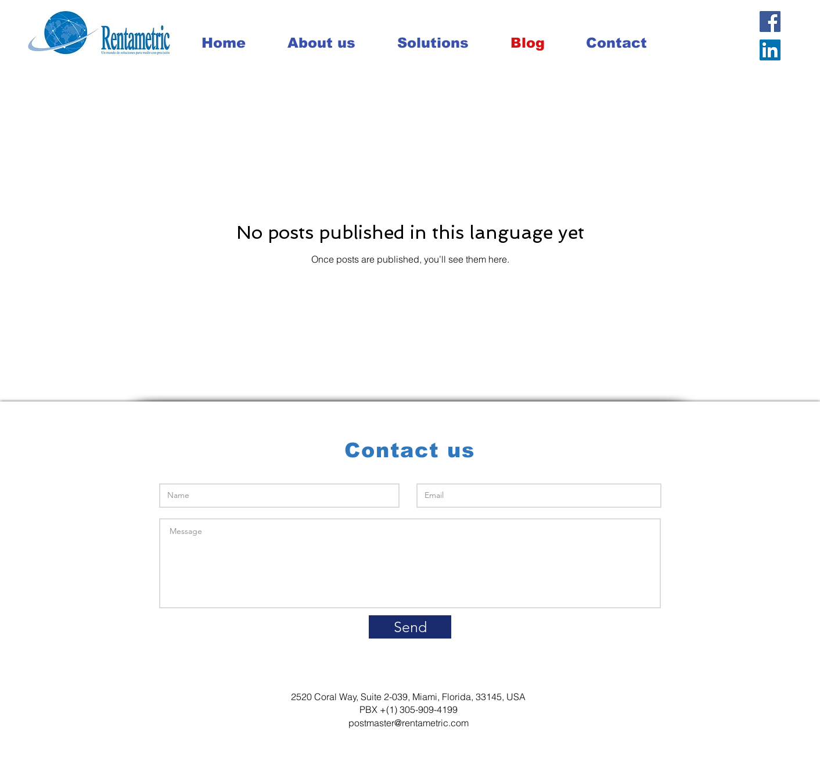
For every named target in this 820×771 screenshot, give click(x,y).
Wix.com (326, 760)
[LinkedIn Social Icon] (770, 50)
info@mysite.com (622, 675)
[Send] (410, 627)
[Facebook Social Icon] (770, 21)
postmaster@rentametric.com (408, 723)
